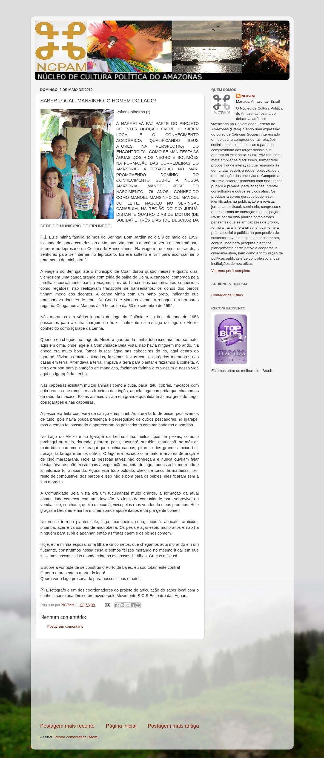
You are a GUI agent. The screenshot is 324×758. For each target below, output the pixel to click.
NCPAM (248, 96)
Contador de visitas (227, 295)
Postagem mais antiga (173, 726)
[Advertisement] (120, 681)
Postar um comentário (65, 626)
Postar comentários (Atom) (77, 737)
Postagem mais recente (67, 726)
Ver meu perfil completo (230, 271)
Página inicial (121, 726)
